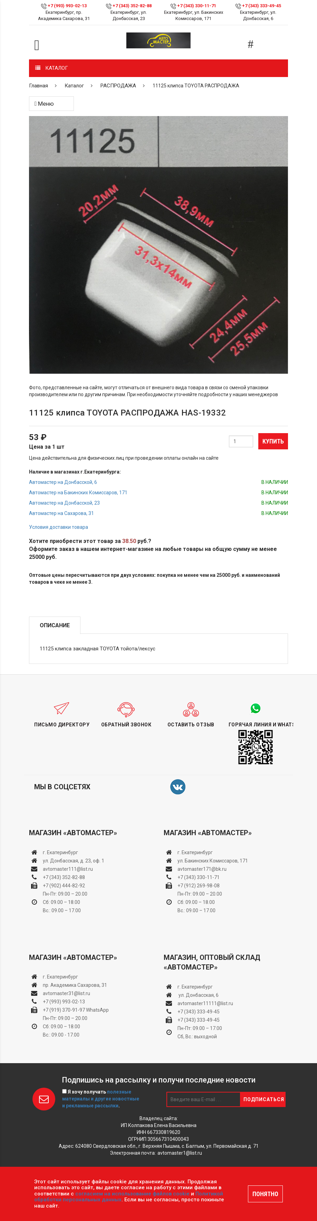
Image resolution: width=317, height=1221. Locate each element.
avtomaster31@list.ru (66, 993)
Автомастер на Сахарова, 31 (61, 513)
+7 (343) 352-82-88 (132, 5)
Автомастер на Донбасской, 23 (64, 503)
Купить (273, 441)
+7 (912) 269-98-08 (198, 885)
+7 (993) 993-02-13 (64, 1001)
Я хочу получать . (100, 1098)
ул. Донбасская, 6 (198, 995)
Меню (44, 103)
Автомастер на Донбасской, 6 (63, 482)
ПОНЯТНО (265, 1194)
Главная (38, 86)
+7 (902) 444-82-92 (64, 885)
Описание (55, 625)
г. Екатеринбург (61, 852)
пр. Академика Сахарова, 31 (75, 985)
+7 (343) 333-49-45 (261, 5)
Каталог (74, 86)
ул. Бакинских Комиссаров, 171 (212, 861)
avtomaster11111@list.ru (205, 1003)
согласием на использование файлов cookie (132, 1194)
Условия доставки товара (58, 527)
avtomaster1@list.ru (179, 1153)
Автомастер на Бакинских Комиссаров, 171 (78, 492)
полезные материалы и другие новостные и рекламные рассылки (100, 1098)
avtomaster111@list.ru (68, 869)
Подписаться (263, 1099)
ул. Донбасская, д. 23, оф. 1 (73, 861)
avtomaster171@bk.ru (202, 869)
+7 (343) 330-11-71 (196, 5)
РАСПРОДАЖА (118, 86)
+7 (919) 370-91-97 (64, 1010)
